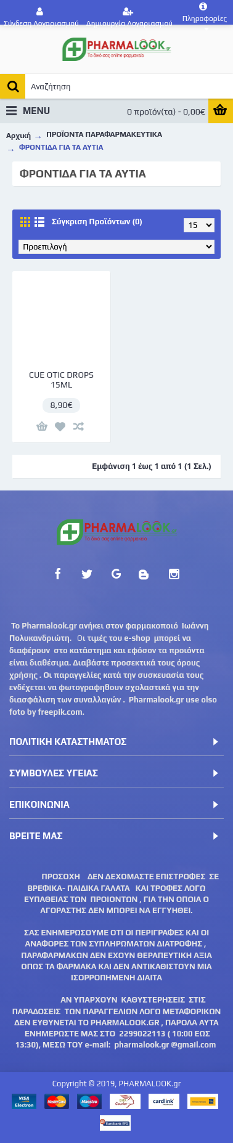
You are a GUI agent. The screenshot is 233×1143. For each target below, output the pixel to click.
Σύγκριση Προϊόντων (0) (97, 221)
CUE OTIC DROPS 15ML (61, 379)
